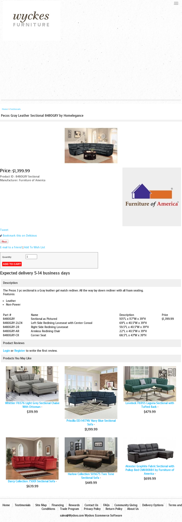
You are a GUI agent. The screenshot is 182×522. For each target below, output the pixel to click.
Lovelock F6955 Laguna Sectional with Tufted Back (149, 405)
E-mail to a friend (11, 247)
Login (6, 351)
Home (5, 109)
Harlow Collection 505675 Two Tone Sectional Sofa (91, 476)
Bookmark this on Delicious (20, 236)
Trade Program (69, 509)
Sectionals (15, 109)
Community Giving (125, 505)
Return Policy (113, 509)
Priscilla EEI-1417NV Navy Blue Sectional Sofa (91, 422)
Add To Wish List (34, 247)
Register (19, 351)
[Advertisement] (91, 70)
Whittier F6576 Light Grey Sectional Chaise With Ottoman (32, 405)
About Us (133, 509)
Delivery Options (152, 505)
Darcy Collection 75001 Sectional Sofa (31, 481)
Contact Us (91, 505)
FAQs (106, 505)
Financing (58, 505)
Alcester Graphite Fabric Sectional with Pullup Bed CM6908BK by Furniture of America (149, 470)
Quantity (6, 257)
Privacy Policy (92, 509)
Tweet (4, 230)
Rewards (74, 505)
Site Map (41, 505)
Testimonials (22, 505)
